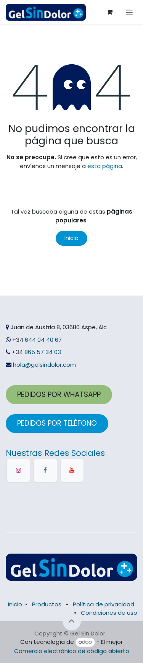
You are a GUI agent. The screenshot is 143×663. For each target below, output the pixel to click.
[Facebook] (45, 470)
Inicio (71, 238)
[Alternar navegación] (129, 12)
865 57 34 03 (42, 352)
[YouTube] (72, 470)
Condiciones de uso (109, 613)
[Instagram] (18, 470)
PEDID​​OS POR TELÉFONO (57, 423)
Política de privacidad (103, 604)
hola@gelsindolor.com (44, 365)
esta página (104, 166)
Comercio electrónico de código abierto (71, 651)
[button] (72, 621)
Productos (46, 604)
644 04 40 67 (43, 340)
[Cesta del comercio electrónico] (109, 12)
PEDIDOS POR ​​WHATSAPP (59, 394)
